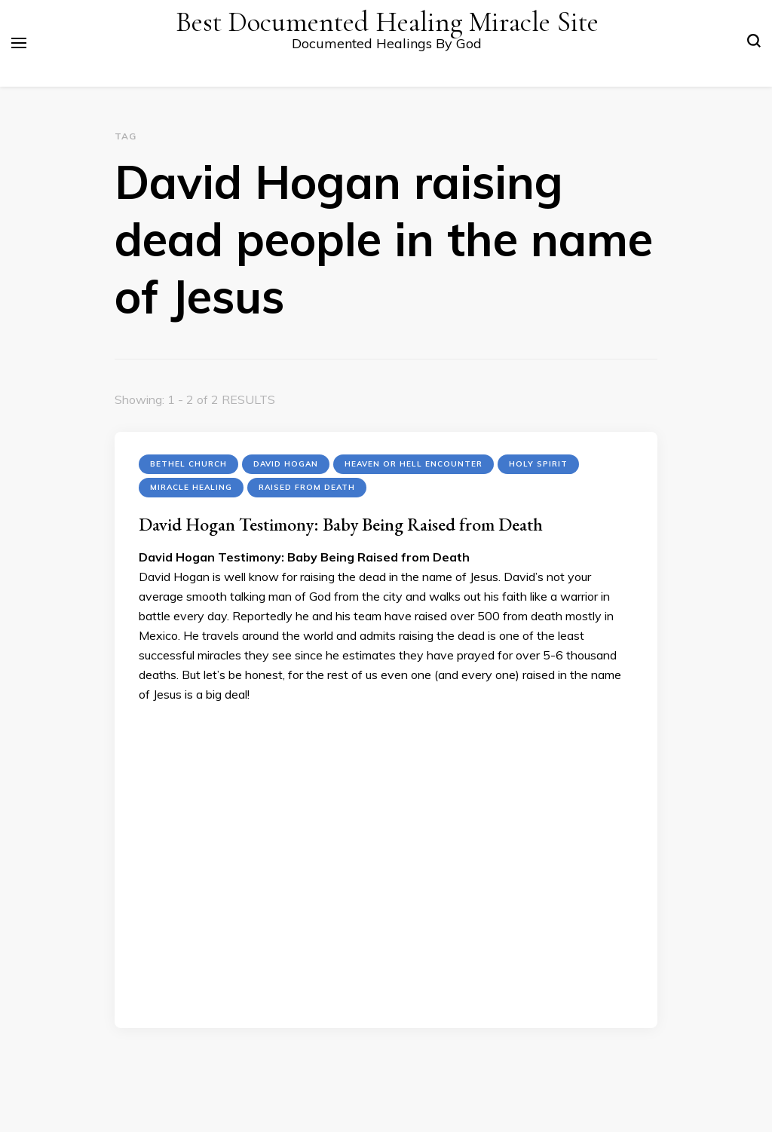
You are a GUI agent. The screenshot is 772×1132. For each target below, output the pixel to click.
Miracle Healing (191, 487)
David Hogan (285, 464)
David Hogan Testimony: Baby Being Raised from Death (341, 524)
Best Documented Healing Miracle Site (387, 22)
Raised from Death (307, 487)
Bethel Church (188, 464)
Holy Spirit (538, 464)
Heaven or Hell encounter (413, 464)
